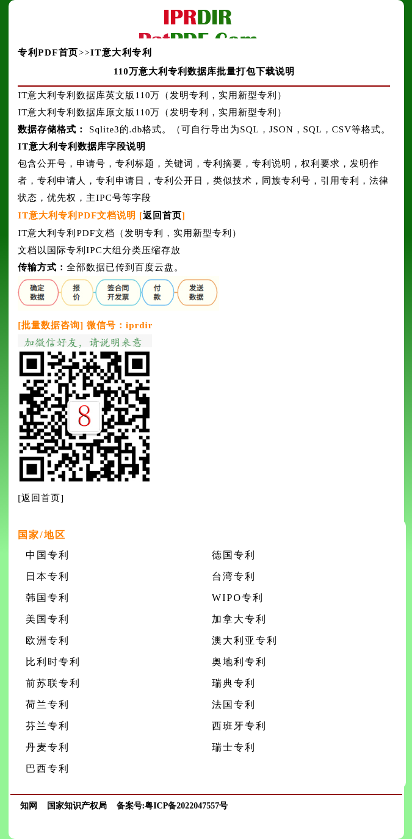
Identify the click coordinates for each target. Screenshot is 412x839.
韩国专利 (48, 597)
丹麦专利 (48, 747)
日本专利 (48, 576)
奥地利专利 (239, 662)
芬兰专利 (48, 726)
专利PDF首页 (48, 52)
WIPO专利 (238, 597)
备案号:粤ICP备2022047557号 (172, 805)
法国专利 (234, 704)
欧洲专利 (48, 640)
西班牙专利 (239, 726)
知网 (28, 805)
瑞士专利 (234, 747)
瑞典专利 (234, 683)
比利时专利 (53, 662)
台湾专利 (234, 576)
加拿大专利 (239, 619)
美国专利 (48, 619)
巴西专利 (48, 768)
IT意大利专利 (121, 52)
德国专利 (234, 555)
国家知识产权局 (77, 805)
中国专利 (48, 555)
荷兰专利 (48, 704)
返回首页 (162, 215)
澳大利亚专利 (245, 640)
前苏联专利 (53, 683)
